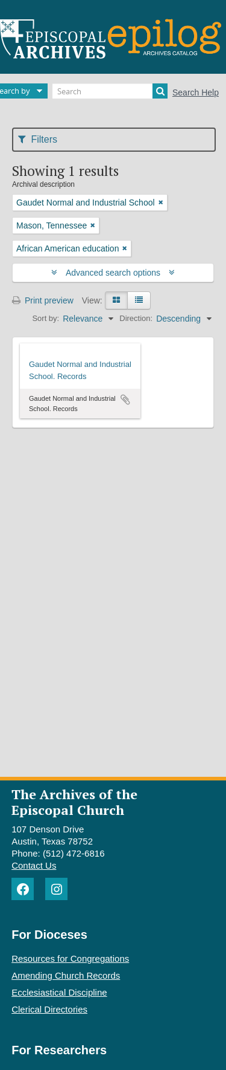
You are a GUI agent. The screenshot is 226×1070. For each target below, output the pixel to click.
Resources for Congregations (70, 958)
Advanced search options (113, 272)
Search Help (195, 92)
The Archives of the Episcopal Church (74, 801)
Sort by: (45, 318)
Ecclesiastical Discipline (59, 992)
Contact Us (33, 865)
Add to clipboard (125, 400)
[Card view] (116, 300)
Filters (37, 139)
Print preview (43, 300)
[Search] (110, 91)
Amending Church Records (65, 975)
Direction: (135, 318)
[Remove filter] (161, 202)
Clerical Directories (49, 1009)
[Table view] (139, 300)
